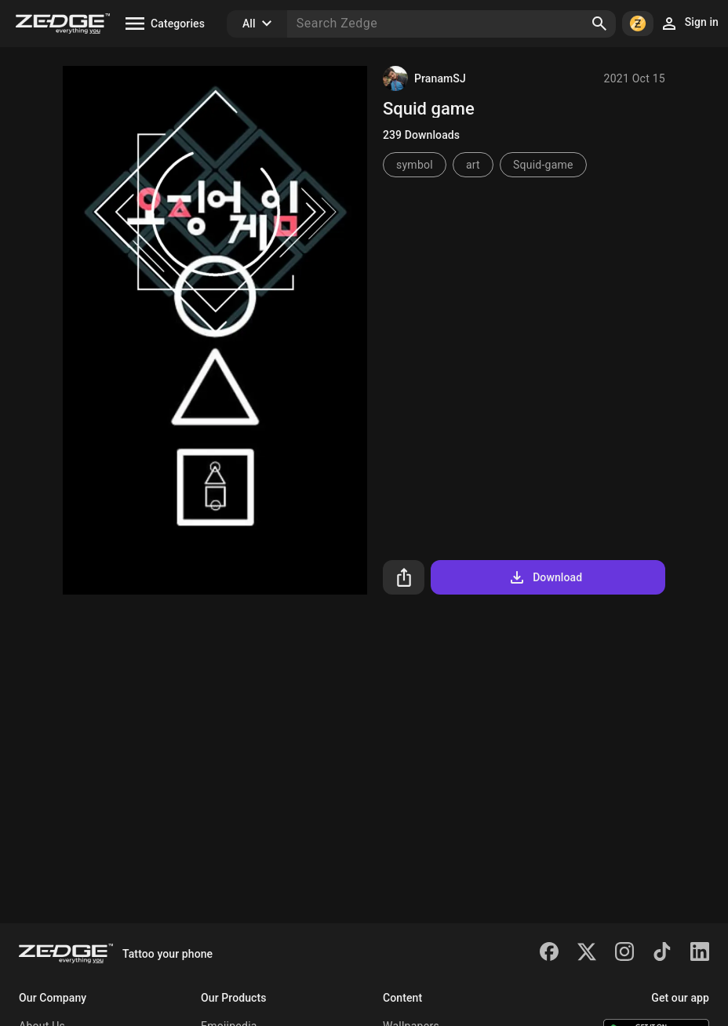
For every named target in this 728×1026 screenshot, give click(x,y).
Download (545, 577)
